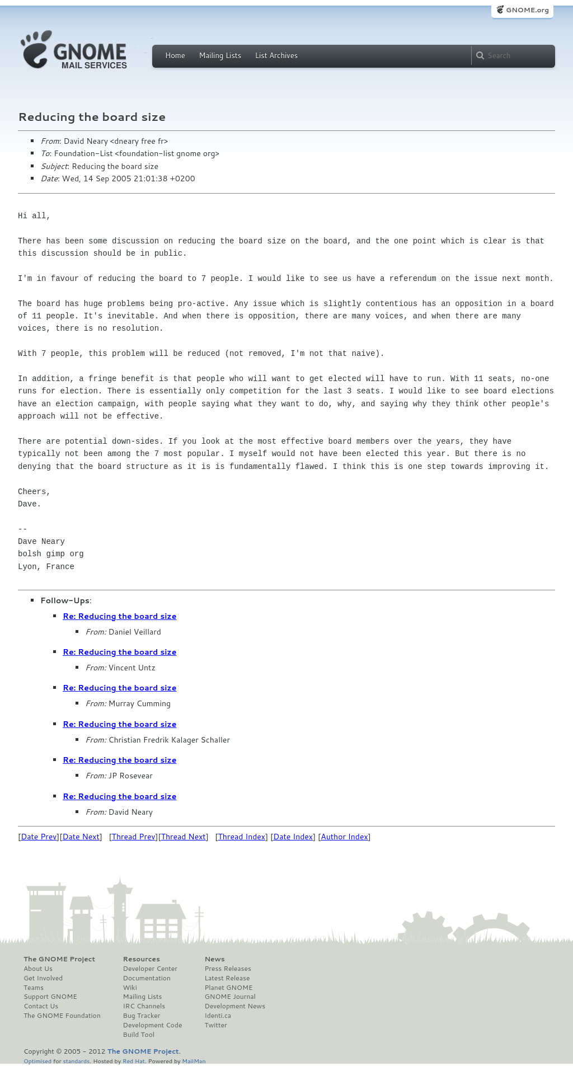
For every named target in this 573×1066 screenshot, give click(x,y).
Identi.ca (217, 1015)
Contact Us (41, 1006)
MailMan (193, 1060)
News (214, 959)
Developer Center (150, 968)
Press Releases (227, 968)
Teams (34, 987)
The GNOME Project (59, 959)
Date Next (80, 836)
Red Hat (134, 1060)
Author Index (344, 836)
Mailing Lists (220, 55)
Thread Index (242, 836)
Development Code (152, 1025)
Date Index (293, 836)
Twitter (215, 1025)
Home (175, 55)
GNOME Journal (230, 996)
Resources (141, 959)
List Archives (276, 55)
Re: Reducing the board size (120, 616)
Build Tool (138, 1034)
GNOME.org (527, 10)
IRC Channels (144, 1006)
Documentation (147, 978)
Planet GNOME (228, 987)
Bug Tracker (142, 1015)
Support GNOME (50, 996)
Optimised (37, 1060)
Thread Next (183, 836)
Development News (234, 1006)
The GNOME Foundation (62, 1015)
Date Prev (39, 836)
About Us (38, 968)
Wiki (130, 987)
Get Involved (43, 978)
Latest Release (227, 978)
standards (76, 1060)
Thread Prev (134, 836)
